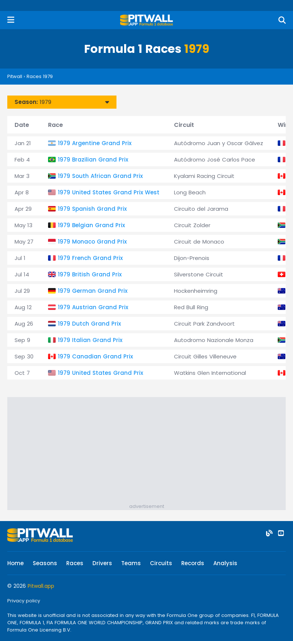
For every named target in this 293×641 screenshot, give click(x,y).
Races (74, 563)
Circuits (161, 563)
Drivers (102, 563)
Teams (131, 563)
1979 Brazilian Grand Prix (93, 159)
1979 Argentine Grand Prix (94, 143)
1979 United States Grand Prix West (108, 192)
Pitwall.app (41, 586)
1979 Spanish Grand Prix (92, 209)
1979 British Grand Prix (90, 274)
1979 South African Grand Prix (100, 176)
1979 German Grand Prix (92, 291)
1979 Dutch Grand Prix (89, 323)
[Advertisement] (150, 452)
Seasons (45, 563)
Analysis (225, 563)
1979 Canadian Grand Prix (95, 356)
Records (192, 563)
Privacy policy (23, 600)
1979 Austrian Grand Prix (93, 307)
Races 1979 (40, 76)
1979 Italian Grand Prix (90, 340)
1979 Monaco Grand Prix (92, 241)
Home (15, 563)
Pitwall (14, 76)
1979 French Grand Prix (90, 258)
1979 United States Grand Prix (100, 373)
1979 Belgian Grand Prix (91, 225)
